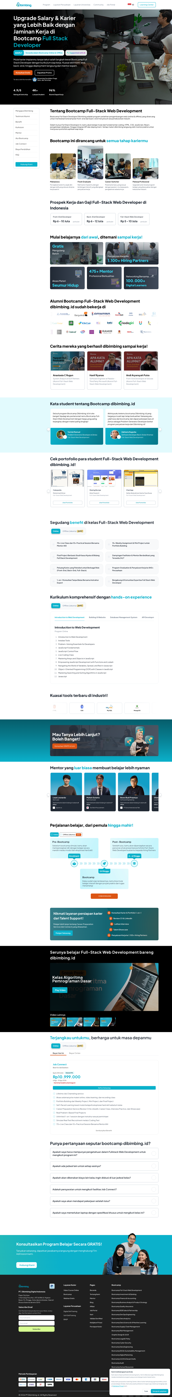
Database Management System (123, 617)
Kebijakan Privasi (118, 1386)
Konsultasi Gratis (23, 72)
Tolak (146, 1391)
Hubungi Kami (26, 164)
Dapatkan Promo (44, 72)
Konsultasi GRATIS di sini (65, 746)
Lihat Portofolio (68, 502)
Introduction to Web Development (69, 618)
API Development (149, 617)
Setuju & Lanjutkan (159, 1391)
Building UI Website (97, 617)
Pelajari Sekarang (63, 933)
